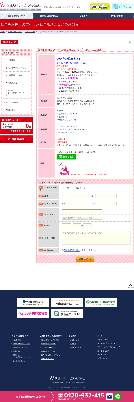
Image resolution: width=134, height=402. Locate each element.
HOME (2, 32)
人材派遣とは (17, 351)
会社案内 (72, 336)
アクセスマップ (75, 347)
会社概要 (73, 344)
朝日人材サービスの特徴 (50, 340)
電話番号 (46, 225)
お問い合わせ (102, 358)
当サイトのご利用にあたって (108, 347)
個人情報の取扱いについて (107, 343)
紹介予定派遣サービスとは (50, 355)
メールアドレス (49, 214)
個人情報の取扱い (49, 250)
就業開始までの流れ (48, 344)
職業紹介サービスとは (49, 351)
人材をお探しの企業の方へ (51, 336)
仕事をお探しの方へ (15, 32)
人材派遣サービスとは (49, 347)
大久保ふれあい (63, 126)
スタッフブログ (103, 340)
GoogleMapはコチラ (65, 132)
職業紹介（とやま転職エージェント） (21, 356)
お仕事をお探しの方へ (21, 336)
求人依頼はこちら (47, 359)
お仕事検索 (16, 139)
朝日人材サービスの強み (21, 344)
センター (74, 126)
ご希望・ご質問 (49, 238)
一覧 (129, 42)
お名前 (45, 196)
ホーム (100, 336)
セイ (63, 204)
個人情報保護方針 (71, 250)
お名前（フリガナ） (50, 203)
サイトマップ (102, 355)
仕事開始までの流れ (20, 347)
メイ (93, 204)
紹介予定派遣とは (19, 361)
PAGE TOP (131, 287)
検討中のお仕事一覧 (21, 131)
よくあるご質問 (103, 351)
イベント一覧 (30, 32)
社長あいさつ (74, 340)
